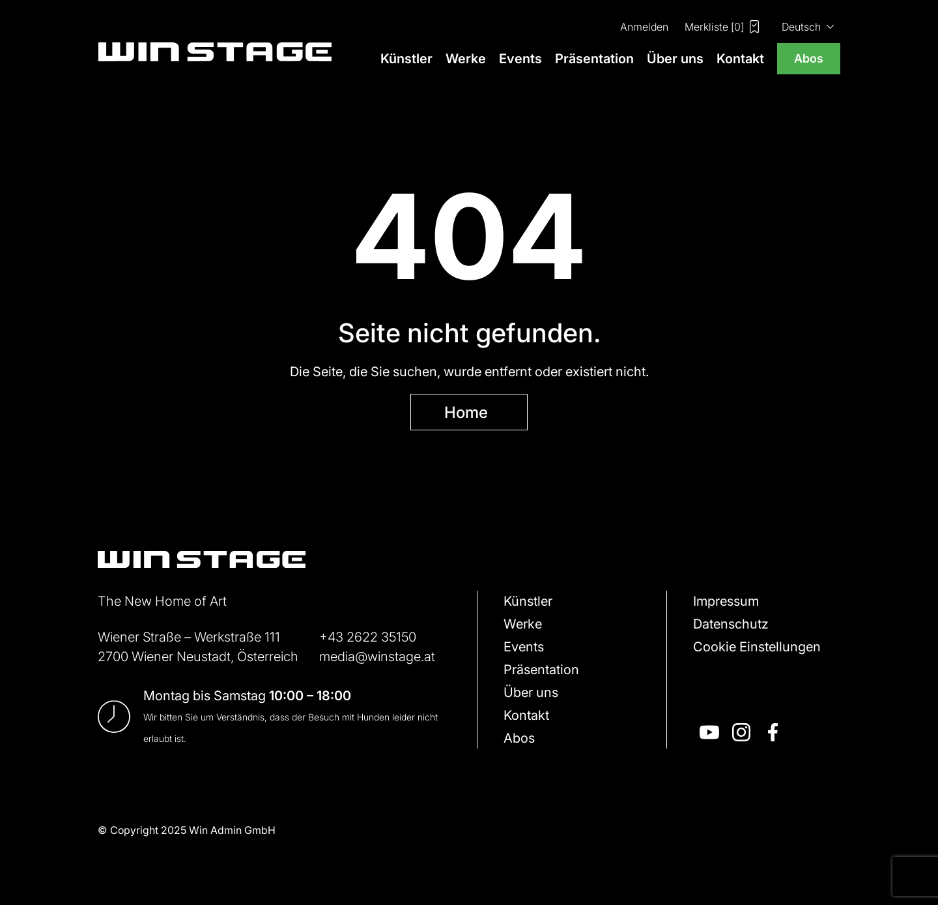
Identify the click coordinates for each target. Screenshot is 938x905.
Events (520, 58)
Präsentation (594, 58)
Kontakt (740, 58)
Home (466, 411)
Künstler (406, 58)
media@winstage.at (377, 656)
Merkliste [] (722, 27)
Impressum (726, 600)
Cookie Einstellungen (757, 646)
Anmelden (644, 26)
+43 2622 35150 (367, 636)
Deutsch (801, 26)
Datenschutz (731, 623)
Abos (808, 58)
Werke (466, 58)
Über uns (675, 58)
